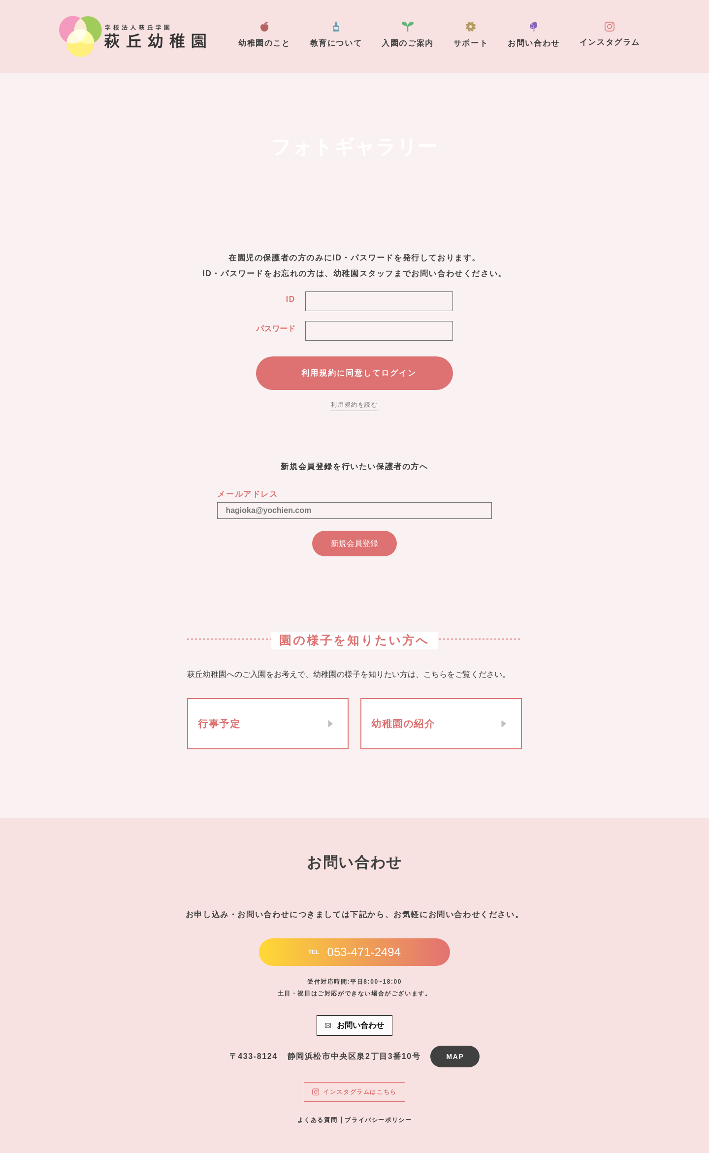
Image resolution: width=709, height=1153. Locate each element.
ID (290, 299)
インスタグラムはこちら (354, 1092)
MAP (455, 1056)
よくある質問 (317, 1120)
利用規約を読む (354, 404)
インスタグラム (610, 34)
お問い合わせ (534, 34)
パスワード (275, 328)
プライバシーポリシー (378, 1120)
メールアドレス (247, 494)
